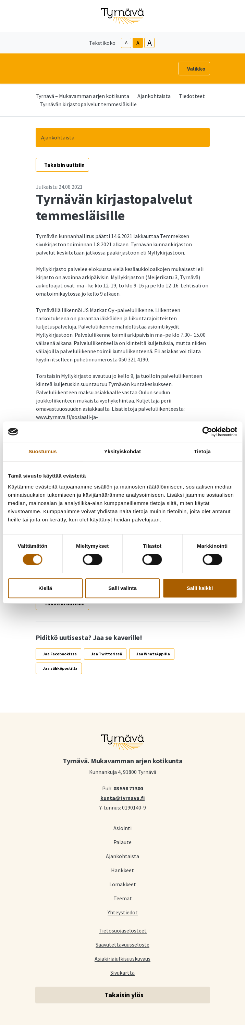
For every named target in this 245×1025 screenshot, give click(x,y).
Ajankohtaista (154, 95)
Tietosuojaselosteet (123, 930)
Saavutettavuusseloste (122, 944)
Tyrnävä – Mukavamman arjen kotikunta (82, 95)
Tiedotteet (192, 95)
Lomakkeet (122, 884)
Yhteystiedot (123, 912)
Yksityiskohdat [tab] (122, 451)
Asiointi (122, 828)
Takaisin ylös (124, 994)
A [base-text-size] (137, 42)
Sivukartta (122, 972)
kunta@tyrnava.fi (122, 797)
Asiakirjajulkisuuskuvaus (122, 958)
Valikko (196, 68)
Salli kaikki (200, 588)
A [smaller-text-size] (126, 43)
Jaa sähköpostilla (60, 668)
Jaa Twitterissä (106, 653)
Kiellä (45, 588)
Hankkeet (122, 870)
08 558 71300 (128, 788)
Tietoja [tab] (202, 451)
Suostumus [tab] (42, 451)
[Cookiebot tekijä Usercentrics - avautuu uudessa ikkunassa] (207, 432)
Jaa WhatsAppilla (153, 653)
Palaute (122, 842)
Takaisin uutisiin (64, 164)
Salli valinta (122, 588)
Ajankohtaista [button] (57, 137)
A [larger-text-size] (149, 43)
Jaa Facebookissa (60, 653)
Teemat (122, 898)
